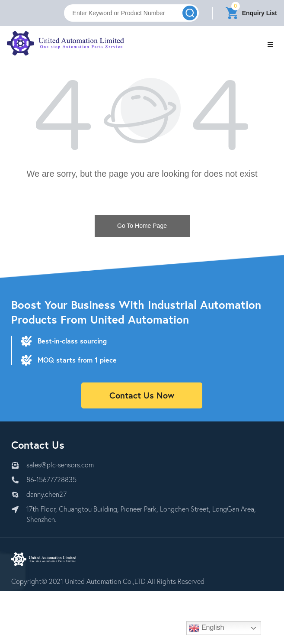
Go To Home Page (142, 225)
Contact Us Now (141, 395)
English (206, 628)
